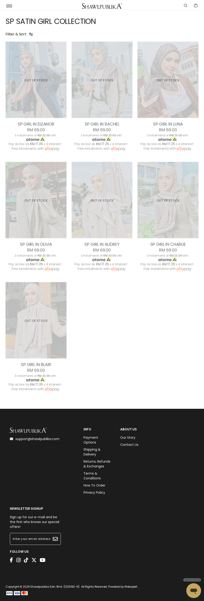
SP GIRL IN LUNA (168, 124)
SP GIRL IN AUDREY (101, 244)
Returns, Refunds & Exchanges (97, 464)
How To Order (94, 485)
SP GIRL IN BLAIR (36, 364)
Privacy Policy (94, 492)
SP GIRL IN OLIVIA (36, 244)
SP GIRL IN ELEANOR (36, 124)
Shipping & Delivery (92, 452)
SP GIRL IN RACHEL (102, 124)
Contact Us (129, 444)
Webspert (130, 587)
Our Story (127, 437)
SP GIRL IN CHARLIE (168, 244)
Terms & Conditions (92, 476)
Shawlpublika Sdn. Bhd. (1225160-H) (54, 587)
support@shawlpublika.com (34, 439)
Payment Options (91, 440)
